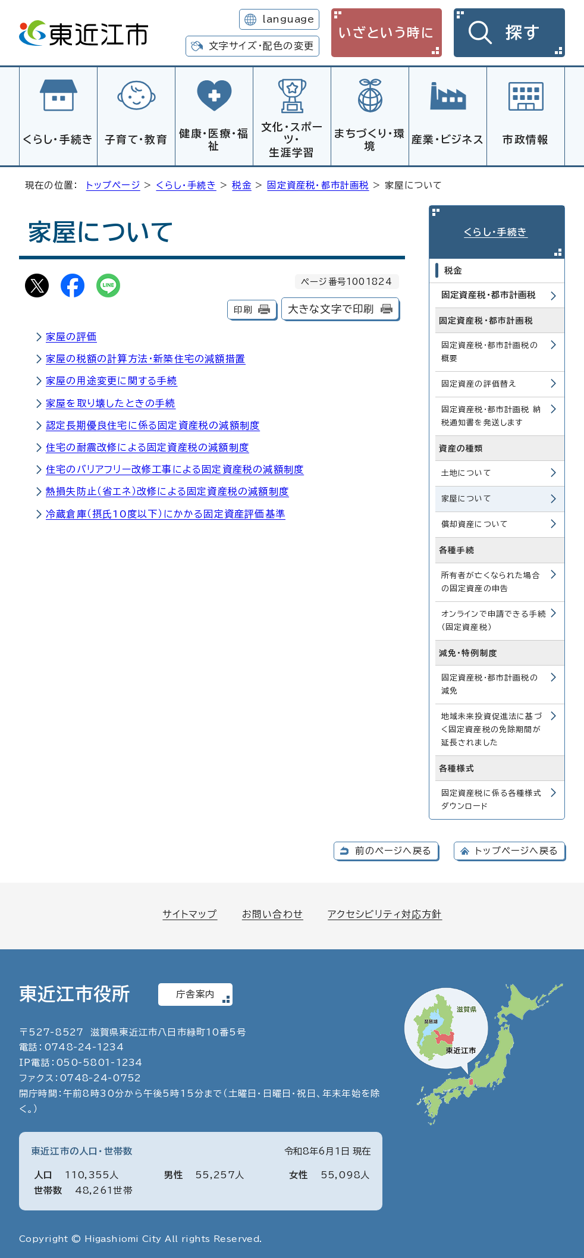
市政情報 (525, 139)
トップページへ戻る (516, 847)
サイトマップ (189, 911)
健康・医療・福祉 (214, 139)
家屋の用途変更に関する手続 (112, 379)
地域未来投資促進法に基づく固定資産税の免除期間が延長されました (491, 726)
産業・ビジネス (448, 139)
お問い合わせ (272, 911)
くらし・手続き (58, 139)
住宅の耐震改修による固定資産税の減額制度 (147, 445)
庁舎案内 (195, 991)
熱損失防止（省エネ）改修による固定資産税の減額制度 (167, 489)
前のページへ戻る (393, 847)
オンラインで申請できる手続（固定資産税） (494, 617)
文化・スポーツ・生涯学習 (292, 139)
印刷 (243, 307)
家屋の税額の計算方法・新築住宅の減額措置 (146, 357)
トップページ (113, 183)
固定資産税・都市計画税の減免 (489, 681)
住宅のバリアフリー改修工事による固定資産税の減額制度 (175, 467)
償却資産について (475, 521)
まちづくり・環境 (369, 139)
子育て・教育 (136, 139)
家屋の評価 (71, 335)
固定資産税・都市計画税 (318, 183)
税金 (241, 183)
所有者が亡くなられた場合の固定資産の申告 (491, 578)
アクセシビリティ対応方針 (385, 911)
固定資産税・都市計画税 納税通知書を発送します (491, 413)
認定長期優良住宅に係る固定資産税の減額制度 (153, 423)
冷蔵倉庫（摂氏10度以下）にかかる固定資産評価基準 (165, 512)
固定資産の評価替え (479, 381)
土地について (466, 470)
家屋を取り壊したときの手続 (111, 401)
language (288, 19)
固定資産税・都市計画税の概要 (489, 348)
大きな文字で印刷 (331, 307)
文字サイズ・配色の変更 (261, 46)
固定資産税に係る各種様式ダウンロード (491, 796)
